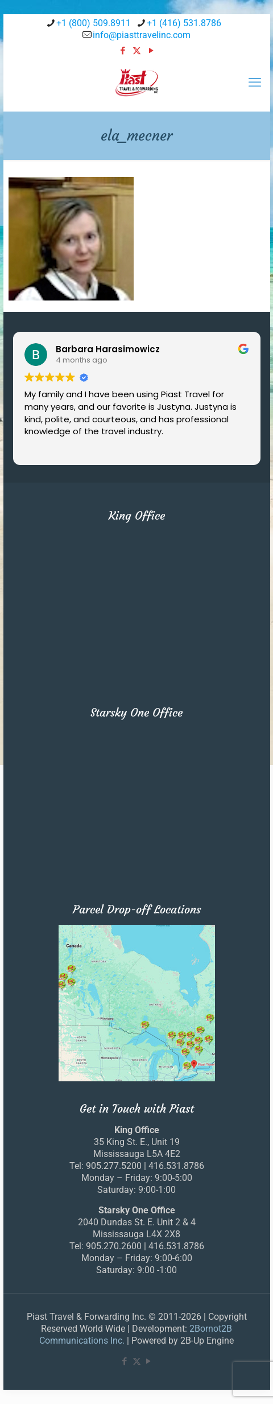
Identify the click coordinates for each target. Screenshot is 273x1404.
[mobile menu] (254, 82)
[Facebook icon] (122, 51)
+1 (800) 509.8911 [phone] (93, 23)
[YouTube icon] (151, 51)
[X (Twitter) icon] (137, 51)
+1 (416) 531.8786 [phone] (184, 23)
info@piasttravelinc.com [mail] (142, 35)
